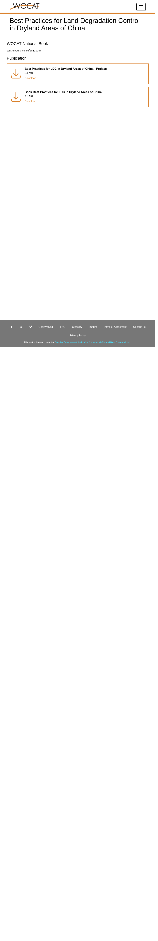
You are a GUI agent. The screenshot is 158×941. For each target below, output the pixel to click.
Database (14, 651)
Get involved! (17, 482)
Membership (16, 667)
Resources (15, 674)
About (12, 644)
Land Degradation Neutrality (26, 657)
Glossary (14, 488)
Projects (13, 664)
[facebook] (81, 186)
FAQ (12, 485)
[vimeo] (81, 478)
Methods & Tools (19, 654)
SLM (12, 647)
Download (7, 881)
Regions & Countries (21, 661)
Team (12, 671)
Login (12, 492)
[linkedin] (81, 332)
